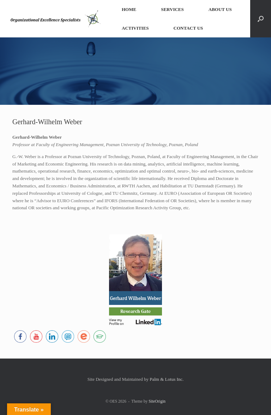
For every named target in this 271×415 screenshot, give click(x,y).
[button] (260, 18)
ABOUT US (220, 9)
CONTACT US (188, 28)
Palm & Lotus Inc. (166, 379)
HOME (129, 9)
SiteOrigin (157, 401)
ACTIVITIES (135, 28)
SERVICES (172, 9)
